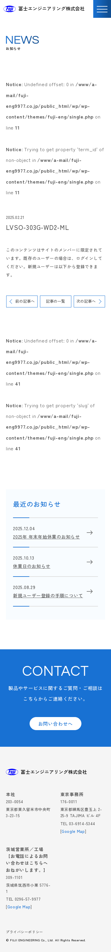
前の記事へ (25, 301)
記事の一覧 (55, 301)
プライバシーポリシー (24, 932)
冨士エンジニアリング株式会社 (51, 8)
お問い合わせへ (55, 723)
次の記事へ (86, 301)
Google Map (73, 831)
